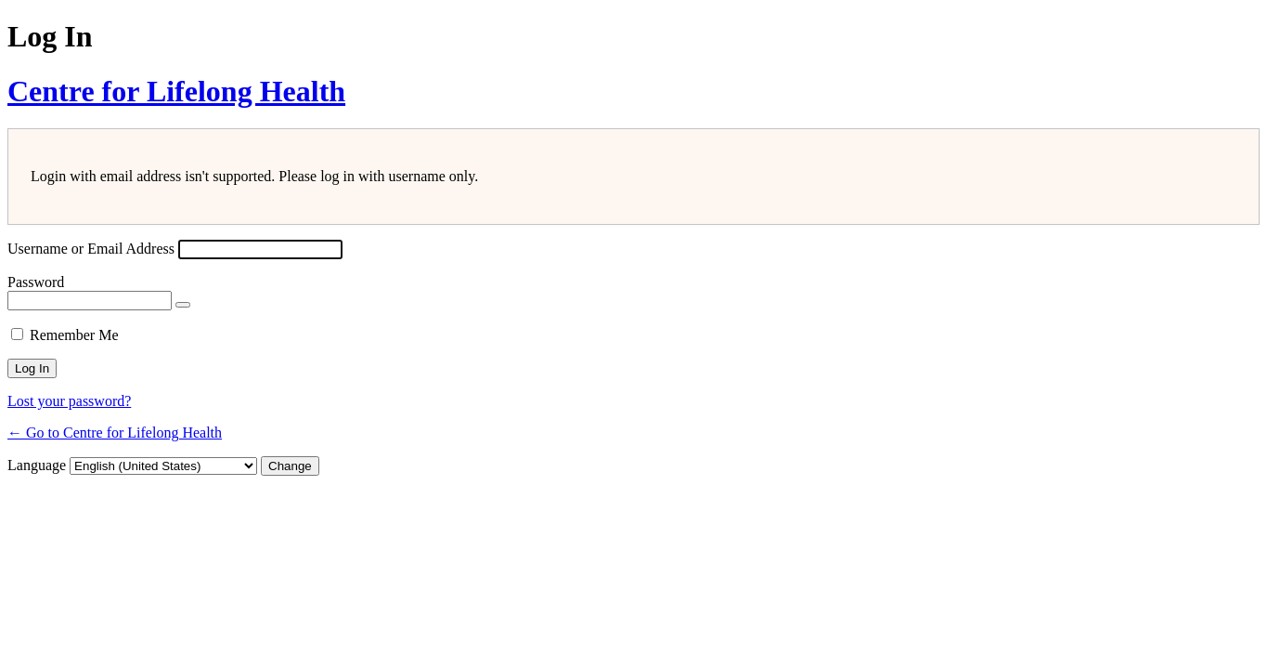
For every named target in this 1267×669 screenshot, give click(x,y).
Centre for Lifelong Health (176, 91)
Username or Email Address (91, 248)
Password (35, 282)
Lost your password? (69, 401)
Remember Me (74, 335)
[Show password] (182, 305)
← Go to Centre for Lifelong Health (114, 432)
